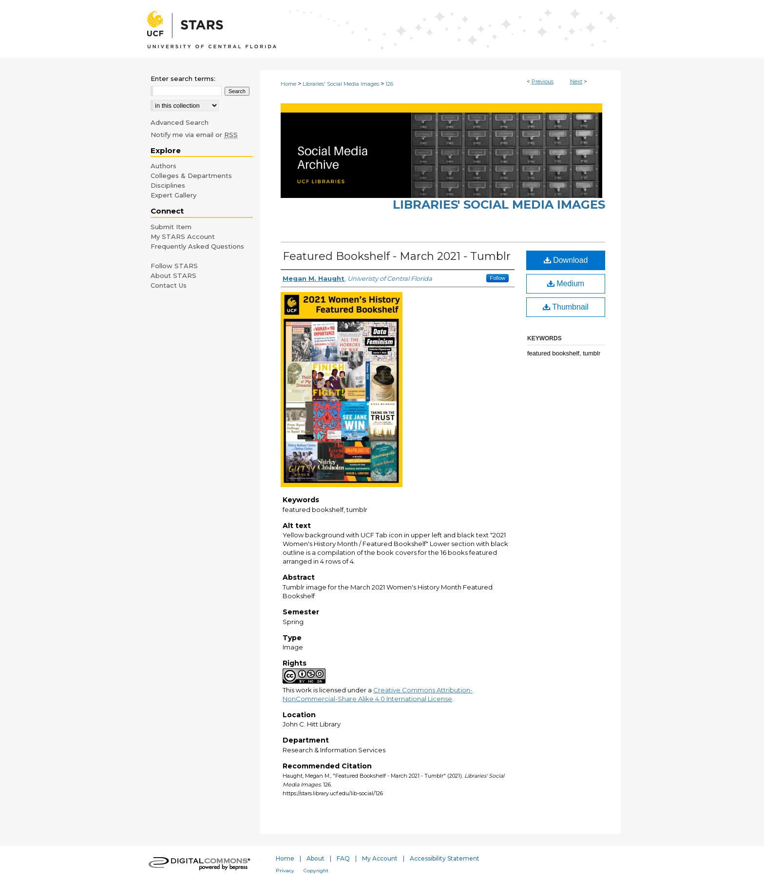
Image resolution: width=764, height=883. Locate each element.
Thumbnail (566, 307)
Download (566, 260)
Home (288, 83)
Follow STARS (174, 266)
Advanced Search (180, 122)
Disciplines (168, 185)
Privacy (285, 870)
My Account (380, 858)
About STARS (173, 275)
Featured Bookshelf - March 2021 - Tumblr (397, 256)
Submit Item (171, 227)
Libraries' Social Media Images (341, 83)
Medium (565, 283)
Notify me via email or (194, 134)
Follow (497, 278)
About (315, 858)
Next (576, 81)
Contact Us (169, 285)
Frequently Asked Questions (197, 246)
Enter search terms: (183, 78)
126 (389, 83)
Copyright (316, 870)
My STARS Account (183, 236)
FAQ (343, 858)
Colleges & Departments (191, 175)
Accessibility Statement (444, 858)
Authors (163, 166)
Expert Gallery (173, 195)
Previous (543, 81)
